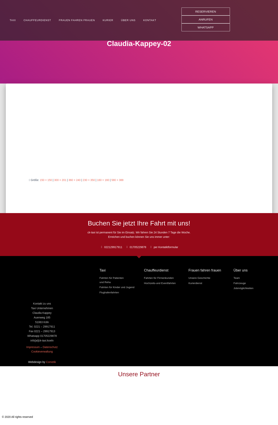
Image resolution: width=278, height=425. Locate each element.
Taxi (13, 20)
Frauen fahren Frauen (77, 20)
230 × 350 (89, 180)
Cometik (51, 362)
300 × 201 (60, 180)
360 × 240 (75, 180)
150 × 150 (46, 180)
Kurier (108, 20)
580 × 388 (117, 180)
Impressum (33, 347)
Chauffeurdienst (37, 20)
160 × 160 (103, 180)
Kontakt (149, 20)
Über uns (128, 20)
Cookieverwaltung (42, 351)
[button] (205, 11)
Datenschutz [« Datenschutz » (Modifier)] (50, 347)
